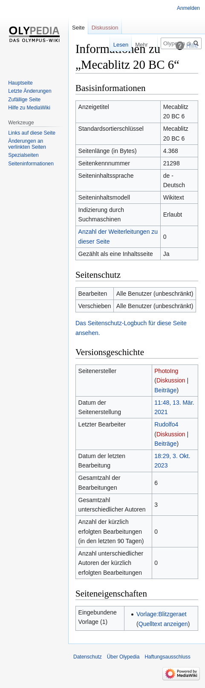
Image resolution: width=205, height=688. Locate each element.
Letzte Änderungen (29, 91)
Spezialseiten (23, 155)
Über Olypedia (123, 657)
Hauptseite (20, 83)
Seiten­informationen (31, 164)
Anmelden (188, 8)
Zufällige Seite (24, 100)
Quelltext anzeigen (163, 623)
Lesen (114, 44)
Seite (78, 27)
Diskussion (170, 380)
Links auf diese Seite (31, 133)
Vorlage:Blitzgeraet (161, 614)
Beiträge (165, 390)
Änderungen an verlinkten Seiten (27, 144)
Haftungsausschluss (167, 657)
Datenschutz (87, 657)
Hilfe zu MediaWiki (29, 108)
